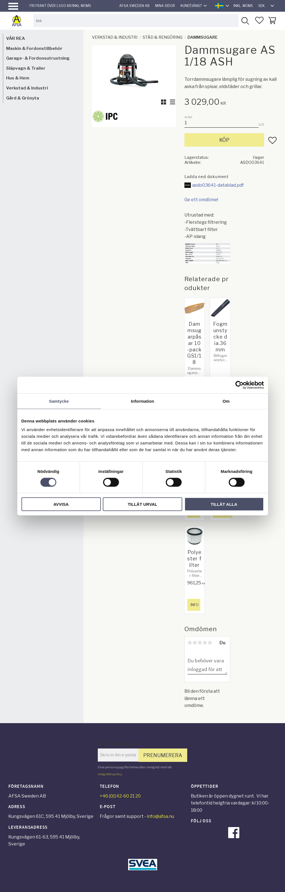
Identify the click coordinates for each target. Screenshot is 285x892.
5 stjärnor (210, 642)
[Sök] (244, 20)
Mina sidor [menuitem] (165, 6)
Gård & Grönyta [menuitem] (22, 98)
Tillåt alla (224, 504)
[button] (13, 6)
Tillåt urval (142, 504)
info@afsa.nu (160, 816)
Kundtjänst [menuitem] (191, 6)
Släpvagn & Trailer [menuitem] (25, 68)
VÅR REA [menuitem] (15, 38)
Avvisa (61, 504)
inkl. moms (243, 6)
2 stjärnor (195, 642)
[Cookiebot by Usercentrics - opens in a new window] (239, 385)
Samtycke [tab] (59, 400)
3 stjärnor (200, 642)
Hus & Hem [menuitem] (17, 78)
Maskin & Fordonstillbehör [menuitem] (34, 48)
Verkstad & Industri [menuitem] (27, 88)
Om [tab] (226, 400)
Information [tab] (142, 400)
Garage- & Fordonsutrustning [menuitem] (38, 58)
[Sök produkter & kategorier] (135, 20)
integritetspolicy (110, 774)
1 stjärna (190, 642)
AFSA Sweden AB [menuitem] (134, 6)
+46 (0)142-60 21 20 (120, 796)
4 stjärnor (205, 642)
